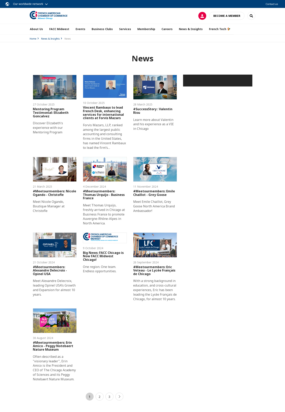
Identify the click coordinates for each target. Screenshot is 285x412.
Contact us (272, 4)
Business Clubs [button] (102, 29)
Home (33, 38)
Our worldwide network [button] (28, 4)
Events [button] (80, 29)
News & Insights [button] (191, 29)
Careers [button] (167, 29)
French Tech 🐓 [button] (219, 29)
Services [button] (125, 29)
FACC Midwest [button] (59, 29)
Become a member (226, 16)
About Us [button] (36, 29)
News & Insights (50, 38)
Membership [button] (146, 29)
